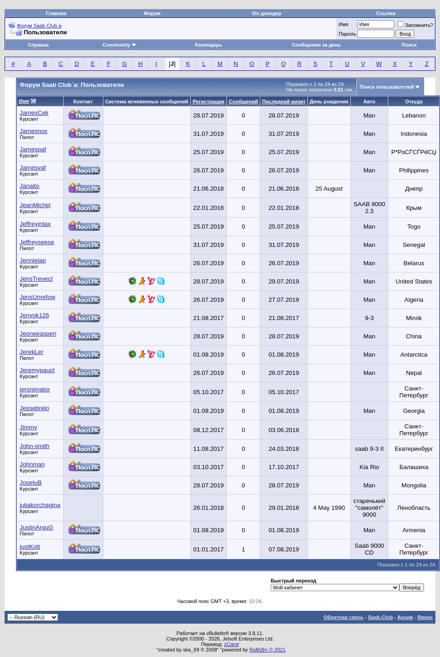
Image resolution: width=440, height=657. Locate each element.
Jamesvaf (33, 167)
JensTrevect (36, 278)
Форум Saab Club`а (39, 25)
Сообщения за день (316, 45)
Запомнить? (415, 25)
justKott (30, 546)
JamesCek (34, 112)
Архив (405, 617)
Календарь (208, 45)
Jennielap (33, 260)
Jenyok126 (34, 315)
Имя (343, 24)
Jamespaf (33, 149)
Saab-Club (380, 617)
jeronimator (35, 389)
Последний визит (284, 101)
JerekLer (31, 351)
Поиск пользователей (387, 87)
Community (119, 45)
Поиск (409, 45)
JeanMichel (35, 205)
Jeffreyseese (37, 242)
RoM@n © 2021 (267, 649)
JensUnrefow (37, 297)
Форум (152, 13)
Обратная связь (344, 617)
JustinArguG (36, 527)
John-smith (34, 446)
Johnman (32, 464)
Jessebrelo (34, 408)
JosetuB (31, 482)
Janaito (29, 185)
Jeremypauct (37, 370)
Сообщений (243, 101)
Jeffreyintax (35, 223)
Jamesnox (34, 131)
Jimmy (29, 427)
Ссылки (386, 13)
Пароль (347, 34)
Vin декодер (266, 13)
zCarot (231, 644)
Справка (37, 45)
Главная (56, 13)
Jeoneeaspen (38, 333)
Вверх (425, 617)
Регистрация (209, 101)
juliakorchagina (40, 505)
